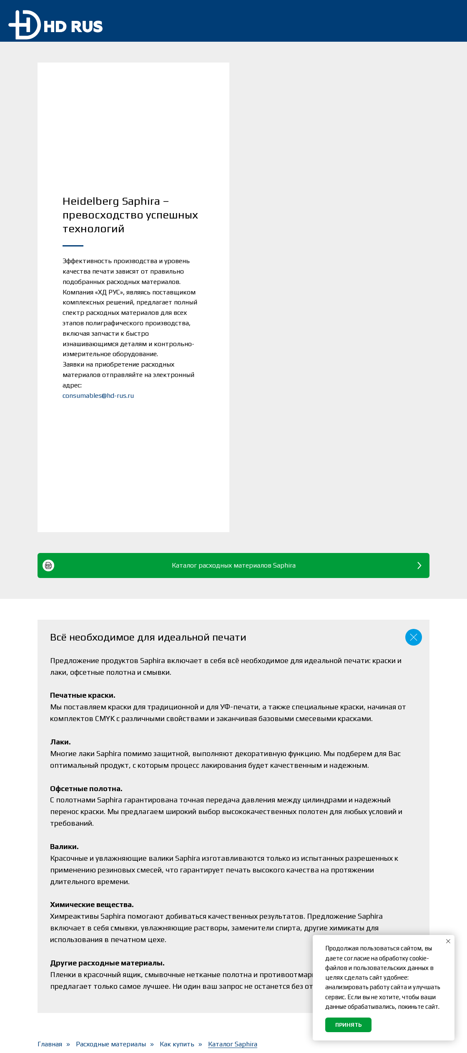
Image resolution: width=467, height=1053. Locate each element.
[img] (446, 21)
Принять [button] (348, 1025)
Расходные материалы (111, 832)
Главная (50, 832)
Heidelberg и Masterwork (182, 944)
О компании (160, 959)
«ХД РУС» (89, 1040)
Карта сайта (258, 985)
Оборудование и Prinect (181, 899)
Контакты (157, 974)
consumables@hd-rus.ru (98, 289)
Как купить (177, 832)
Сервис (152, 914)
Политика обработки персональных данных (275, 927)
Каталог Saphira (232, 832)
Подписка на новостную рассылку (279, 903)
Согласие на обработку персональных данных (277, 951)
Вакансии (253, 970)
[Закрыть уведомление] (448, 941)
